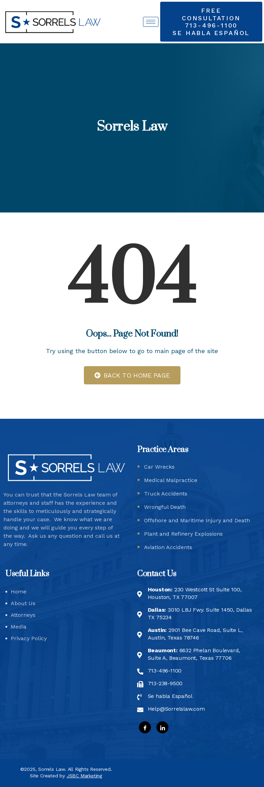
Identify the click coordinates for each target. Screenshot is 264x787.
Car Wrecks (159, 466)
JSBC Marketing (84, 775)
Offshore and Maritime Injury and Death (197, 520)
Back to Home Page (132, 375)
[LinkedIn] (162, 727)
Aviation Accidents (168, 547)
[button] (211, 22)
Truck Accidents (165, 493)
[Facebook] (145, 727)
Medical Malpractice (170, 480)
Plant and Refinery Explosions (183, 534)
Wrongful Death (165, 507)
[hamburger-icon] (150, 22)
